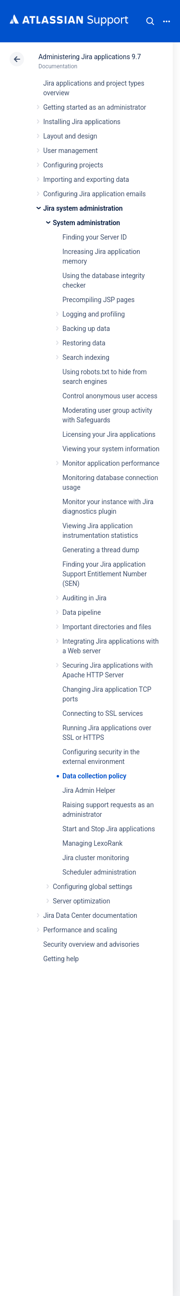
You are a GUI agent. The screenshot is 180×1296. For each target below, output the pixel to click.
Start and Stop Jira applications (108, 829)
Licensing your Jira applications (109, 434)
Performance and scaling (80, 930)
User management (70, 150)
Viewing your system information (110, 449)
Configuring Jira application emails (94, 194)
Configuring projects (73, 165)
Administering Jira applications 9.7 (89, 57)
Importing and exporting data (86, 179)
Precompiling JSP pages (98, 300)
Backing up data (86, 328)
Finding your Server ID (94, 237)
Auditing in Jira (84, 598)
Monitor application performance (110, 463)
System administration (86, 223)
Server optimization (81, 901)
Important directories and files (106, 627)
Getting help (61, 959)
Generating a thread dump (100, 550)
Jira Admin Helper (88, 790)
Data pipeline (81, 612)
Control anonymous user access (109, 396)
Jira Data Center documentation (90, 915)
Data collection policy (94, 776)
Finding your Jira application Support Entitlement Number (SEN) (104, 573)
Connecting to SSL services (102, 713)
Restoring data (84, 343)
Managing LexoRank (92, 843)
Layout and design (70, 136)
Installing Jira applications (81, 122)
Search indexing (85, 357)
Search (150, 21)
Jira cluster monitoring (95, 858)
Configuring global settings (92, 886)
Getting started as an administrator (94, 107)
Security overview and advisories (91, 944)
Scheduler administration (99, 872)
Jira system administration (83, 208)
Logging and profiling (93, 314)
